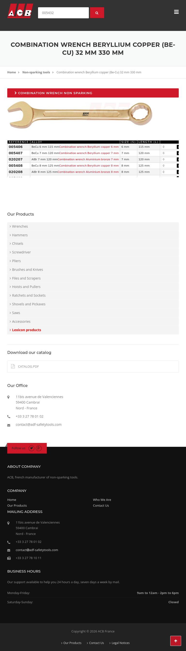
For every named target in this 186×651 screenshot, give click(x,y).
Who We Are (102, 499)
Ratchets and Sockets (29, 295)
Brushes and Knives (27, 269)
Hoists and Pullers (26, 286)
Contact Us (101, 505)
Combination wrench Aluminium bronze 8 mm (88, 172)
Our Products (17, 505)
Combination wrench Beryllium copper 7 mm (89, 153)
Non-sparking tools (36, 72)
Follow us (19, 448)
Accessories (21, 321)
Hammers (20, 235)
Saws (16, 312)
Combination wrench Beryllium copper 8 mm (89, 165)
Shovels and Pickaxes (29, 304)
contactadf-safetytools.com (37, 550)
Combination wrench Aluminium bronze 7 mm (88, 159)
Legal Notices (121, 643)
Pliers (16, 261)
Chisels (17, 243)
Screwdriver (21, 252)
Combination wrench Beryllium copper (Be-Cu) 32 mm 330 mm (99, 72)
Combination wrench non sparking (54, 93)
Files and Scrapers (26, 278)
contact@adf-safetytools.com (39, 424)
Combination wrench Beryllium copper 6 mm (89, 146)
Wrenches (20, 226)
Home (11, 72)
